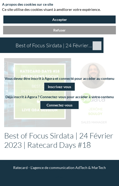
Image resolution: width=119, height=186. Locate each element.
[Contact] (58, 177)
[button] (59, 86)
